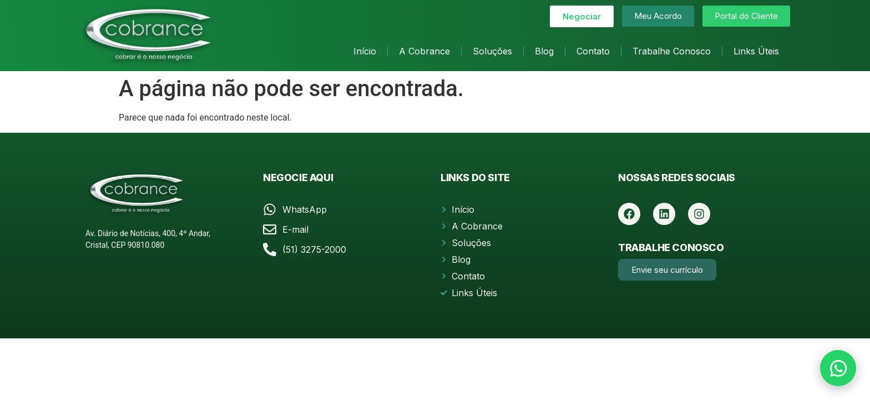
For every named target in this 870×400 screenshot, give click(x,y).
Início (364, 51)
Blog (544, 51)
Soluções (492, 51)
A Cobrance (424, 51)
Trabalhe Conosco (672, 51)
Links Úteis (756, 51)
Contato (593, 51)
